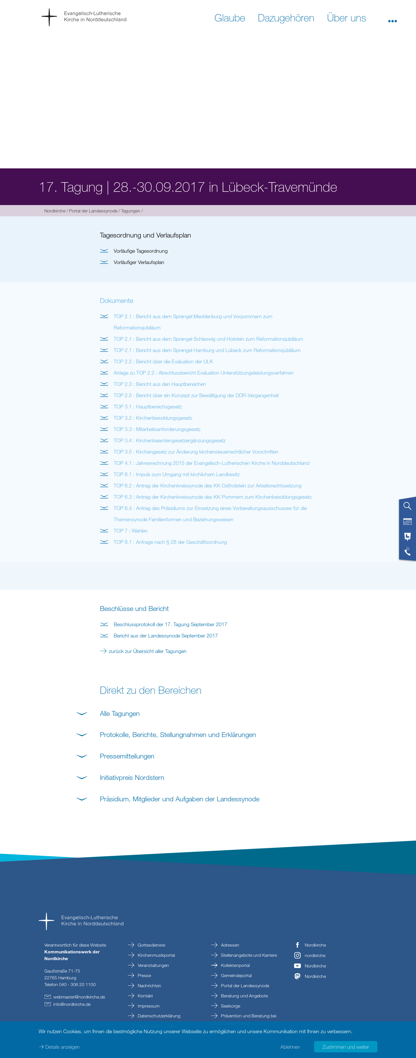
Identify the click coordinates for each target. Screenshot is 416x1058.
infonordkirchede (72, 1004)
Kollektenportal (235, 965)
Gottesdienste (151, 944)
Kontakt (145, 995)
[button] (392, 17)
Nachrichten (149, 985)
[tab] (407, 508)
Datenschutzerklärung (158, 1015)
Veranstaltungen (153, 965)
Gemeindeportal (236, 975)
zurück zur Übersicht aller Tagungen (148, 651)
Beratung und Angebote (244, 995)
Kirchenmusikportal (156, 955)
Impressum (148, 1005)
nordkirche (315, 955)
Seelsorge (230, 1005)
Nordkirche (54, 210)
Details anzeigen (62, 1047)
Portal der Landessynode (93, 210)
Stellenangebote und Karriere (248, 955)
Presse (144, 975)
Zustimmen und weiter (346, 1047)
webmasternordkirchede (79, 996)
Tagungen (130, 210)
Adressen (229, 944)
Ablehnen (290, 1047)
